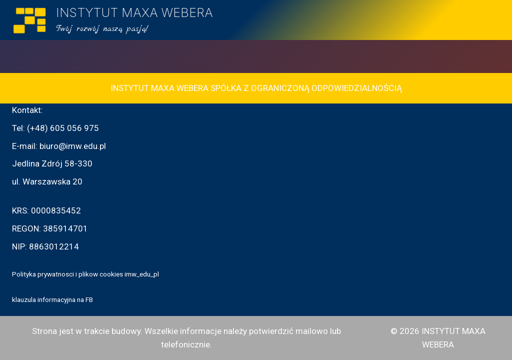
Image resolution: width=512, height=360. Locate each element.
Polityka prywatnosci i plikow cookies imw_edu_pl (85, 274)
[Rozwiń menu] (480, 20)
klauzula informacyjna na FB (52, 300)
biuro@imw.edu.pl (73, 146)
